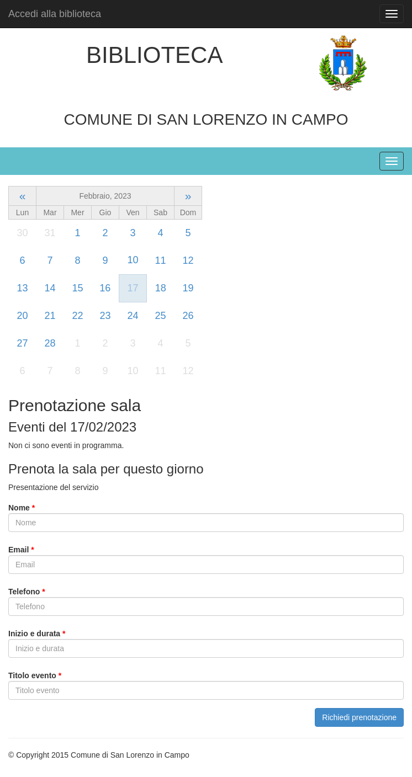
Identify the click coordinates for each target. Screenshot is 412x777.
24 (132, 315)
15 (77, 288)
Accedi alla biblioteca (54, 13)
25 (160, 315)
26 (187, 315)
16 (104, 288)
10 (132, 259)
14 (49, 288)
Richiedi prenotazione (359, 717)
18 (160, 288)
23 (104, 315)
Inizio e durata (36, 633)
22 (77, 315)
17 (132, 288)
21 (49, 315)
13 (22, 288)
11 (160, 260)
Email (21, 549)
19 (187, 288)
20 (22, 315)
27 (22, 343)
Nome (21, 507)
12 (187, 260)
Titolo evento (34, 675)
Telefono (26, 591)
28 (49, 343)
